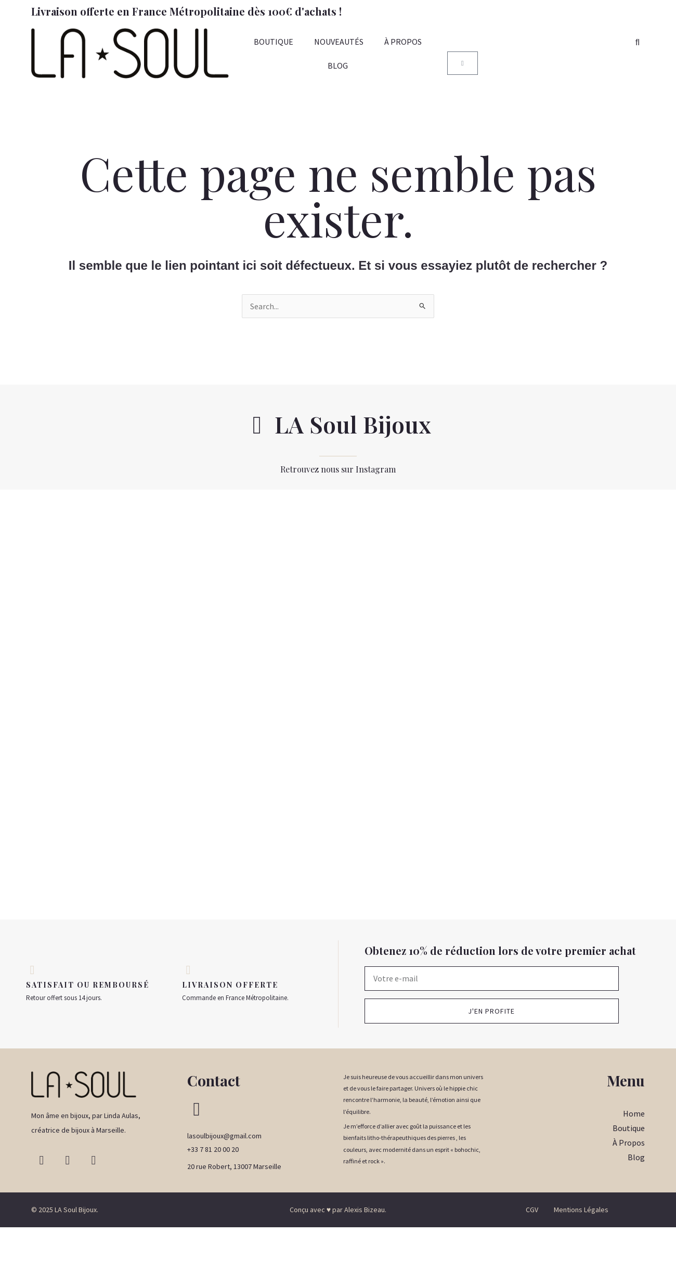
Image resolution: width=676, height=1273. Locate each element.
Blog (636, 1203)
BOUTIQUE (273, 41)
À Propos (629, 1188)
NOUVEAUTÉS (338, 41)
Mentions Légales (581, 1254)
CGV (532, 1254)
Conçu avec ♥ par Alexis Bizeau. (338, 1254)
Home (634, 1159)
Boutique (629, 1174)
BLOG (338, 65)
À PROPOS (403, 41)
